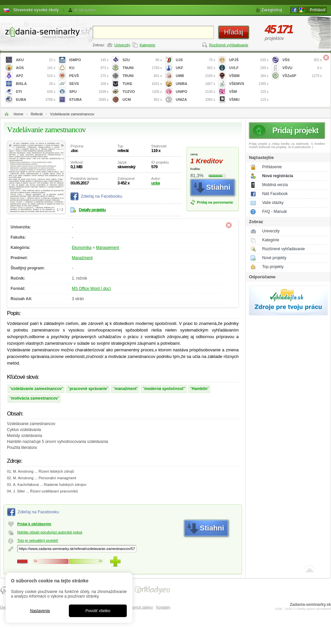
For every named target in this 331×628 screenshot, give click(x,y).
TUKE (142, 84)
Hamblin (199, 388)
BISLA (35, 84)
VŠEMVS (248, 84)
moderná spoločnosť (164, 388)
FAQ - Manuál (274, 211)
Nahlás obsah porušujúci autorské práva (49, 532)
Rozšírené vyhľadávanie (228, 45)
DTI (35, 92)
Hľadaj (233, 32)
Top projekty (273, 266)
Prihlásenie (272, 167)
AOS (35, 68)
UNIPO (195, 92)
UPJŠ (248, 60)
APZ (35, 76)
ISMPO (89, 60)
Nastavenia (40, 610)
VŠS (302, 60)
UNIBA (195, 84)
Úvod (4, 607)
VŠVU (302, 68)
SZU (142, 60)
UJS (195, 60)
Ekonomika (81, 247)
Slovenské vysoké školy (36, 10)
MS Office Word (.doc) (91, 288)
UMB (195, 76)
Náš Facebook (275, 193)
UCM (142, 99)
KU (89, 68)
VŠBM (248, 76)
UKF (195, 68)
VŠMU (248, 99)
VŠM (248, 92)
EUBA (35, 99)
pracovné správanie (88, 388)
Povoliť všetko (97, 610)
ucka (155, 182)
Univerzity (122, 45)
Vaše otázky (272, 202)
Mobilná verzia (275, 184)
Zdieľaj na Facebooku (101, 196)
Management (107, 247)
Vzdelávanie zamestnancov (72, 114)
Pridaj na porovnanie (215, 202)
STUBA (89, 99)
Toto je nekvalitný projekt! (37, 540)
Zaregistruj (271, 10)
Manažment (82, 257)
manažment (125, 388)
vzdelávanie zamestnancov (36, 388)
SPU (89, 92)
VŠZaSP (302, 76)
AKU (35, 60)
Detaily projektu (92, 209)
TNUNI (142, 68)
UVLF (248, 68)
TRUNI (142, 76)
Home (18, 114)
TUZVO (142, 92)
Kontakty (163, 607)
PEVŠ (89, 76)
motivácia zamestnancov (34, 398)
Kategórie (147, 45)
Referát (37, 114)
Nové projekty (274, 257)
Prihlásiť (318, 10)
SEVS (89, 84)
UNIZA (195, 99)
